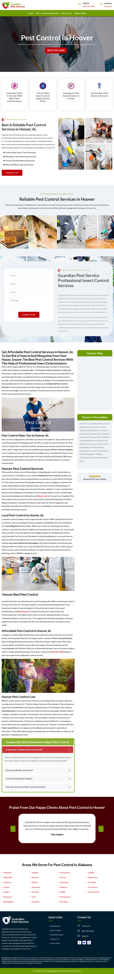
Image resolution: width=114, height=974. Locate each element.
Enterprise (36, 887)
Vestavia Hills (93, 892)
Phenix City (93, 877)
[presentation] (12, 829)
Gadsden (35, 902)
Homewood (65, 872)
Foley (34, 897)
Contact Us (54, 939)
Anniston (7, 882)
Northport (64, 902)
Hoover (63, 877)
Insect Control (55, 930)
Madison (63, 887)
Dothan (35, 882)
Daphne (35, 872)
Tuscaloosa (93, 887)
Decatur (35, 877)
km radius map (94, 383)
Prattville (92, 882)
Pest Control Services (47, 13)
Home (30, 13)
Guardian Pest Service (56, 971)
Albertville (8, 877)
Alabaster (8, 872)
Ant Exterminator (56, 935)
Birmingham (9, 902)
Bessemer (8, 897)
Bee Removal (55, 926)
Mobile (63, 892)
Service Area (80, 13)
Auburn (7, 892)
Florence (35, 892)
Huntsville (64, 882)
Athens (7, 887)
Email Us (85, 936)
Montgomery (65, 897)
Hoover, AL (108, 6)
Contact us (66, 13)
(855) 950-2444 (89, 6)
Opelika (91, 872)
